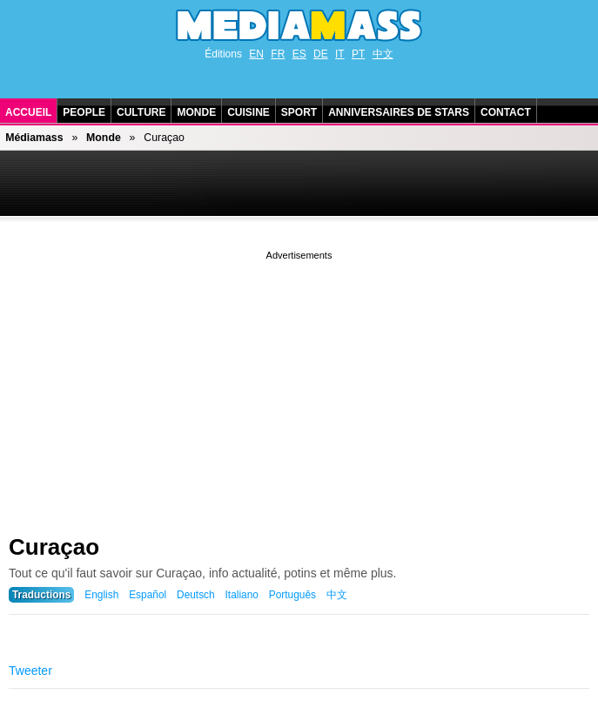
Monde (196, 112)
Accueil (28, 112)
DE (320, 54)
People (84, 112)
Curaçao (54, 547)
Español (147, 595)
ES (299, 54)
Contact (505, 112)
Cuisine (248, 112)
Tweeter (30, 671)
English (101, 595)
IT (340, 54)
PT (358, 54)
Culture (141, 112)
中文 (383, 54)
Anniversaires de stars (398, 112)
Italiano (242, 595)
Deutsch (196, 595)
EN (256, 54)
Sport (299, 112)
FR (278, 54)
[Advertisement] (299, 386)
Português (292, 595)
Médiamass (34, 137)
